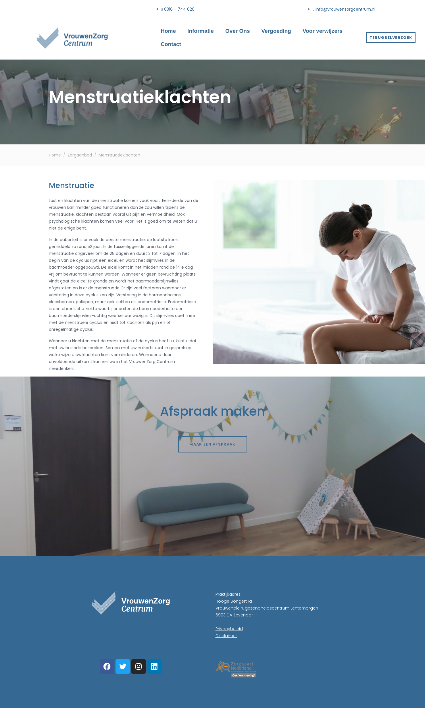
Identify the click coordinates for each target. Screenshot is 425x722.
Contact (171, 44)
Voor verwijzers (323, 31)
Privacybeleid (229, 629)
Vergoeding (276, 31)
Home (168, 31)
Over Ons (237, 31)
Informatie (200, 31)
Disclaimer (226, 636)
